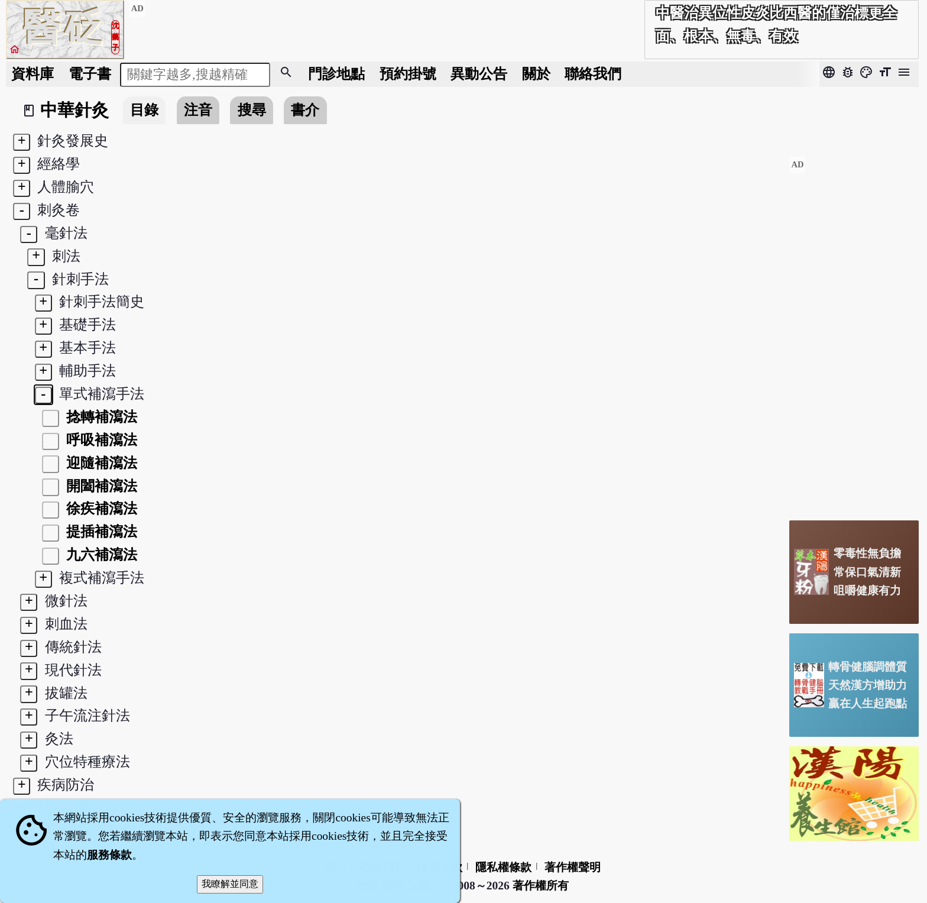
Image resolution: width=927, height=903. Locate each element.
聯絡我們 (593, 74)
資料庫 (32, 74)
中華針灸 (74, 110)
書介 (305, 110)
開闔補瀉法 (100, 486)
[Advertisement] (854, 333)
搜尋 (252, 110)
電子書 (90, 74)
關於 (536, 74)
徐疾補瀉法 (100, 508)
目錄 (144, 110)
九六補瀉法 (100, 554)
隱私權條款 (503, 867)
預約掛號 (408, 74)
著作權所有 (541, 885)
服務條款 (109, 855)
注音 (198, 110)
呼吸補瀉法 (100, 440)
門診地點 (336, 74)
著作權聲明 (572, 867)
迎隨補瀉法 (100, 463)
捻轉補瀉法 (100, 417)
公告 (478, 74)
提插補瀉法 (100, 531)
